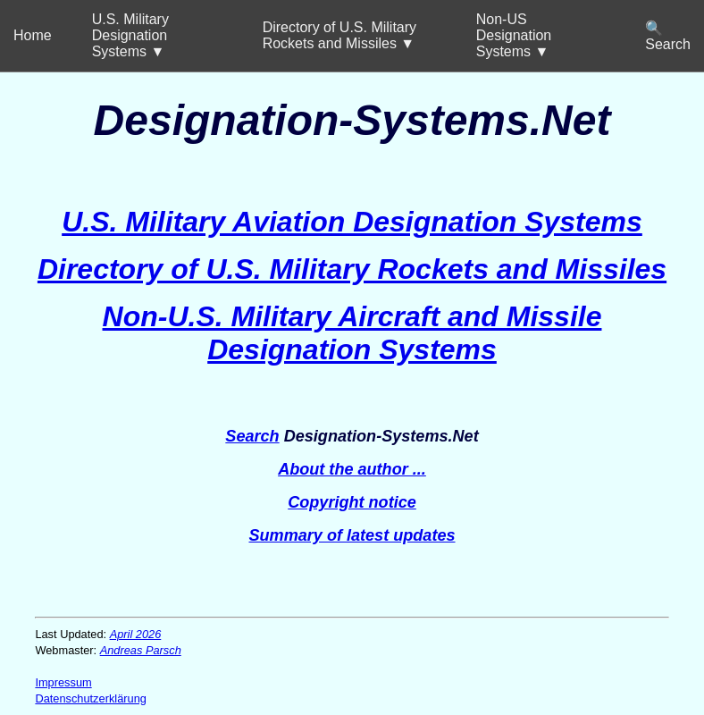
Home (32, 35)
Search (252, 436)
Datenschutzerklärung (90, 698)
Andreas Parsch (140, 650)
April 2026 (136, 634)
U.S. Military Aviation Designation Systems (352, 222)
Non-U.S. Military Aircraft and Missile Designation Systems (352, 333)
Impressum (63, 682)
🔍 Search (668, 36)
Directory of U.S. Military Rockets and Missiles (352, 269)
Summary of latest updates (351, 535)
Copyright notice (352, 502)
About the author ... (352, 469)
